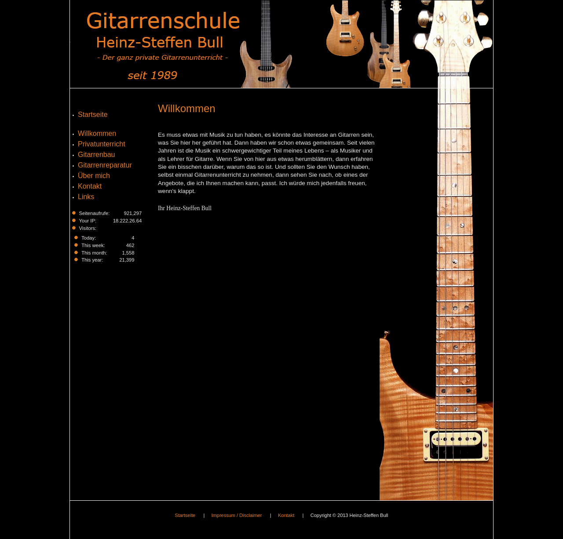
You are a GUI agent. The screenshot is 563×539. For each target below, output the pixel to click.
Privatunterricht (101, 144)
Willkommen (187, 108)
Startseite (93, 114)
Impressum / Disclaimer (237, 515)
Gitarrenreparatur (105, 165)
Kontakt (90, 186)
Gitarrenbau (96, 154)
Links (86, 196)
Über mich (94, 175)
